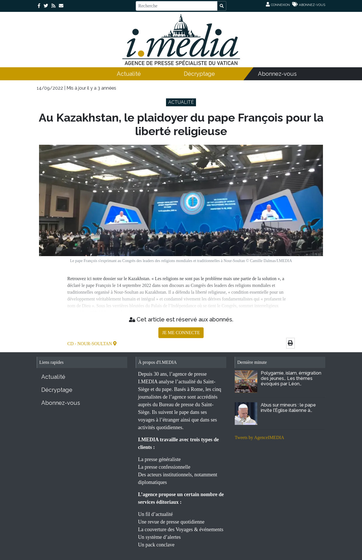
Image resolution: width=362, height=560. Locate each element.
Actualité (129, 73)
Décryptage (199, 73)
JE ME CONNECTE (181, 332)
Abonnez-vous (277, 73)
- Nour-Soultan (94, 343)
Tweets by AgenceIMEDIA (259, 437)
